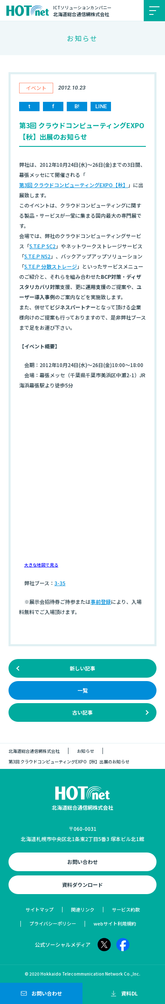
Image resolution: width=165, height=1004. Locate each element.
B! (77, 106)
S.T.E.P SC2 (42, 246)
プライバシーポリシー (52, 923)
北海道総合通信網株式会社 (34, 751)
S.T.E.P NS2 (37, 256)
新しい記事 (82, 668)
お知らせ (85, 751)
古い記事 (82, 712)
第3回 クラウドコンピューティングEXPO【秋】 (73, 184)
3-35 (59, 582)
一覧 (82, 690)
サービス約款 (126, 909)
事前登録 (101, 601)
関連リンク (82, 909)
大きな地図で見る (41, 565)
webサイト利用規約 (115, 923)
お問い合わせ (82, 861)
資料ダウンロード (82, 884)
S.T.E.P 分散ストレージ (50, 266)
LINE (101, 106)
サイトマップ (40, 909)
